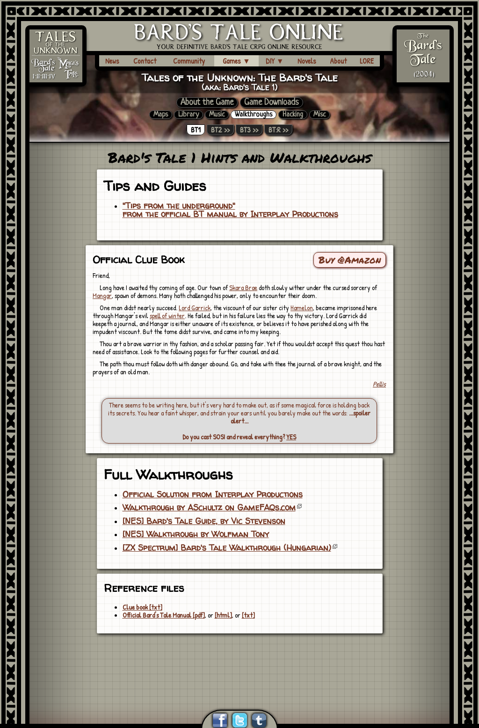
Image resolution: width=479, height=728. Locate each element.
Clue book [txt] (142, 607)
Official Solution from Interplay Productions (213, 494)
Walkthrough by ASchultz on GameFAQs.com (209, 507)
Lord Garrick (194, 308)
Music (217, 114)
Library (188, 114)
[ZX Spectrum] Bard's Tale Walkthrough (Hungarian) (227, 547)
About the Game (207, 102)
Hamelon (301, 308)
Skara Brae (243, 287)
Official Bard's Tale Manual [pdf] (164, 615)
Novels (307, 61)
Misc (319, 114)
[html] (223, 615)
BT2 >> (220, 130)
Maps (160, 114)
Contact (144, 61)
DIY (275, 61)
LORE (367, 61)
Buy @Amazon (350, 259)
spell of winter (167, 315)
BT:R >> (278, 130)
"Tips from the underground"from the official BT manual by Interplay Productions (230, 210)
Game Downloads (271, 102)
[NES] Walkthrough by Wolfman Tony (196, 534)
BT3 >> (249, 130)
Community (189, 61)
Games (236, 61)
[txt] (248, 615)
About (338, 61)
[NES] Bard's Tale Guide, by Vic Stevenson (204, 521)
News (112, 61)
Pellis (379, 384)
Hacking (293, 114)
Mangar (102, 295)
